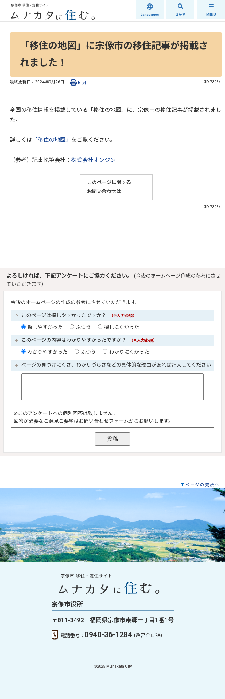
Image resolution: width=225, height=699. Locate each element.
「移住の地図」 (51, 140)
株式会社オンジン (93, 160)
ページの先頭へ (202, 484)
